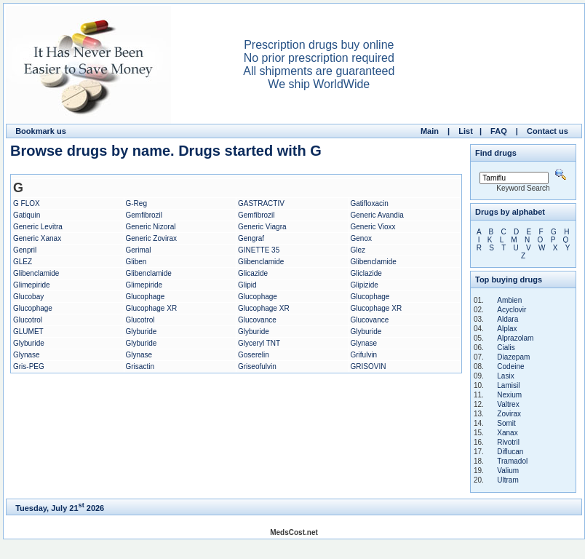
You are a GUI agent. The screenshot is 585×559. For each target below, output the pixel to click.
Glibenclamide (261, 262)
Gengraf (251, 238)
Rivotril (508, 442)
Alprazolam (515, 338)
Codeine (510, 366)
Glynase (364, 343)
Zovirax (509, 414)
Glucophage (145, 297)
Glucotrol (27, 320)
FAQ (498, 131)
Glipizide (364, 285)
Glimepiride (31, 285)
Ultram (507, 480)
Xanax (507, 433)
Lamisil (508, 385)
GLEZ (22, 262)
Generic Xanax (37, 238)
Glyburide (141, 332)
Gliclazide (366, 273)
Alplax (507, 329)
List (465, 131)
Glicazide (253, 273)
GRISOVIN (368, 366)
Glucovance (257, 320)
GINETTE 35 (258, 250)
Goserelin (253, 355)
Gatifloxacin (370, 203)
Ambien (509, 300)
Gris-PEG (28, 366)
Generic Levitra (38, 227)
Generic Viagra (262, 227)
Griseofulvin (257, 366)
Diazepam (513, 357)
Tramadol (512, 461)
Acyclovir (511, 310)
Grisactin (140, 366)
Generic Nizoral (151, 227)
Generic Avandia (377, 215)
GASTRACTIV (261, 203)
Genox (361, 238)
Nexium (509, 395)
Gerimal (138, 250)
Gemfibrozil (144, 215)
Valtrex (508, 404)
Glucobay (28, 297)
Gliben (136, 262)
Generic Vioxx (373, 227)
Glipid (247, 285)
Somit (506, 423)
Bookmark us (40, 131)
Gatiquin (26, 215)
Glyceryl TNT (259, 343)
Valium (508, 471)
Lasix (505, 376)
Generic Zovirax (152, 238)
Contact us (547, 131)
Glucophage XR (152, 308)
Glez (358, 250)
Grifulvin (364, 355)
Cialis (505, 348)
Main (430, 131)
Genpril (24, 250)
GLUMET (28, 332)
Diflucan (510, 452)
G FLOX (26, 203)
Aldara (507, 319)
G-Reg (136, 203)
